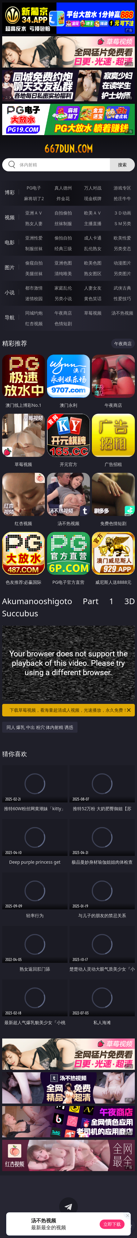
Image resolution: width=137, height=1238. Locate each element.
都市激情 (34, 288)
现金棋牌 (93, 198)
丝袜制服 (63, 223)
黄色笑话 (93, 298)
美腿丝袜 (34, 273)
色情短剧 (63, 323)
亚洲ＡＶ (34, 213)
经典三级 (63, 248)
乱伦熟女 (93, 248)
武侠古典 (122, 288)
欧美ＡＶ (93, 213)
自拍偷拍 (63, 213)
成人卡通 (93, 238)
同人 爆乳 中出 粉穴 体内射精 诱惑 (40, 727)
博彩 (10, 192)
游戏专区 (122, 188)
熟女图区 (93, 273)
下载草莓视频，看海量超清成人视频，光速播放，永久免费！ (71, 710)
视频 (10, 217)
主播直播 (93, 223)
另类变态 (122, 248)
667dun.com (68, 149)
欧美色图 (93, 263)
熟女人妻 (34, 223)
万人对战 (93, 188)
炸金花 (63, 198)
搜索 (122, 165)
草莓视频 (93, 313)
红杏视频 (34, 323)
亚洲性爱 (34, 238)
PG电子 (34, 188)
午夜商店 (63, 313)
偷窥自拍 (34, 263)
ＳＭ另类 (122, 223)
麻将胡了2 (34, 198)
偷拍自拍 (63, 238)
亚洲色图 (63, 263)
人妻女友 (93, 288)
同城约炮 (34, 313)
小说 (10, 292)
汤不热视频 (122, 313)
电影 (10, 242)
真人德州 (63, 188)
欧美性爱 (122, 238)
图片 (10, 267)
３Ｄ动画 (122, 213)
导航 (10, 317)
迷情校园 (34, 298)
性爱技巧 (122, 298)
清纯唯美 (63, 273)
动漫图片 (122, 263)
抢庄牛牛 (122, 198)
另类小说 (63, 298)
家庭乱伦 (63, 288)
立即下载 (112, 1224)
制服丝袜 (34, 248)
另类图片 (122, 273)
